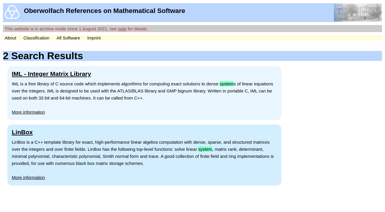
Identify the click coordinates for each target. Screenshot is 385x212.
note (122, 28)
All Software (68, 37)
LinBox (22, 132)
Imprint (94, 37)
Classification (36, 37)
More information (28, 112)
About (10, 37)
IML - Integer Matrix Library (51, 73)
